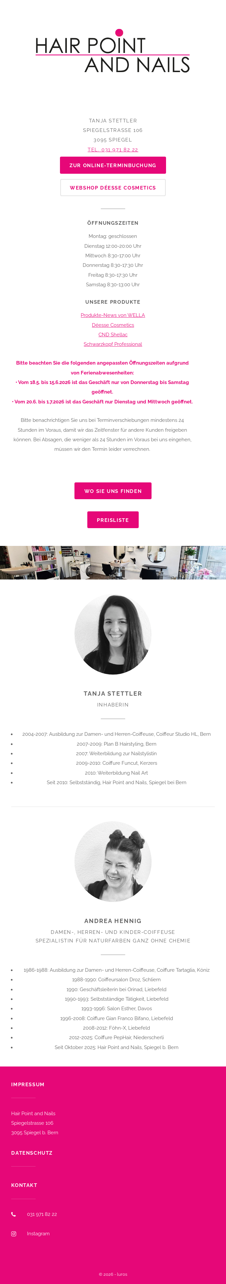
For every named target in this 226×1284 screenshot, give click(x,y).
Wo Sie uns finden (113, 491)
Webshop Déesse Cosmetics (113, 188)
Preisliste (113, 520)
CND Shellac (113, 334)
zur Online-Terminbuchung (113, 165)
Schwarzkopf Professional (113, 344)
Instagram (38, 1233)
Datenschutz (32, 1153)
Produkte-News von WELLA (113, 315)
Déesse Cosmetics (113, 325)
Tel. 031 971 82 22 (113, 149)
